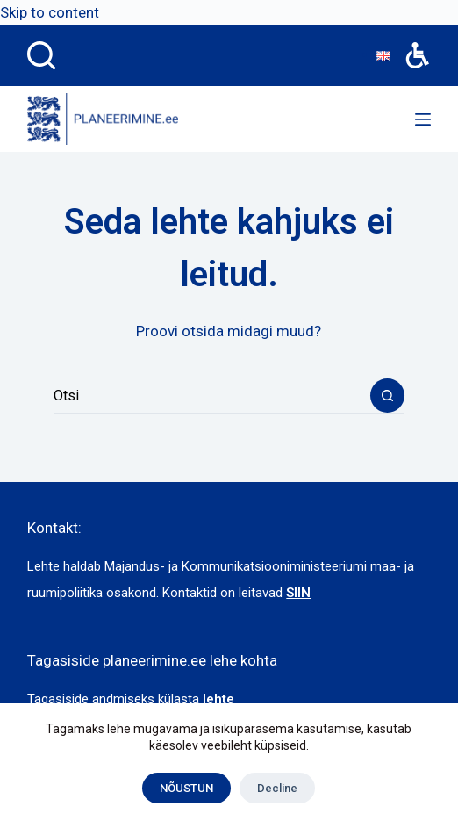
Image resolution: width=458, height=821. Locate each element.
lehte (218, 699)
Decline (277, 788)
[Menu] (423, 119)
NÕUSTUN (186, 788)
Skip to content (49, 12)
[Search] (41, 55)
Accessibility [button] (408, 42)
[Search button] (387, 395)
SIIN (298, 593)
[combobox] (212, 396)
